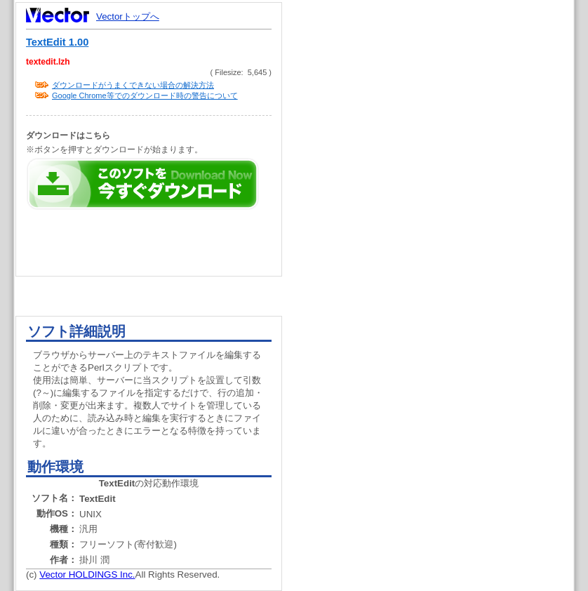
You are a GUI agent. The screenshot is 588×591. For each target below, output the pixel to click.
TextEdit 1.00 (57, 42)
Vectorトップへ (127, 16)
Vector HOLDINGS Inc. (87, 574)
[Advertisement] (440, 266)
